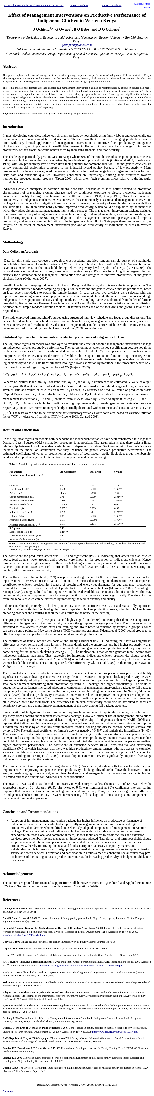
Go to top (8, 1091)
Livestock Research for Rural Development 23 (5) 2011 (34, 5)
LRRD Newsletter (112, 5)
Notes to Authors (79, 5)
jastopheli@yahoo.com (77, 45)
